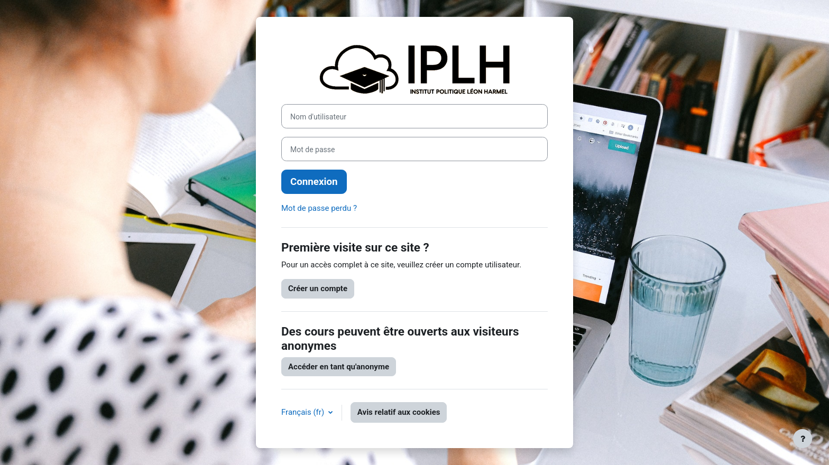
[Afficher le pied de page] (802, 438)
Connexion (314, 182)
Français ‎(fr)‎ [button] (303, 412)
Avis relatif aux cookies (398, 412)
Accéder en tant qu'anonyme (338, 366)
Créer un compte (317, 288)
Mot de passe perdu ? (319, 208)
